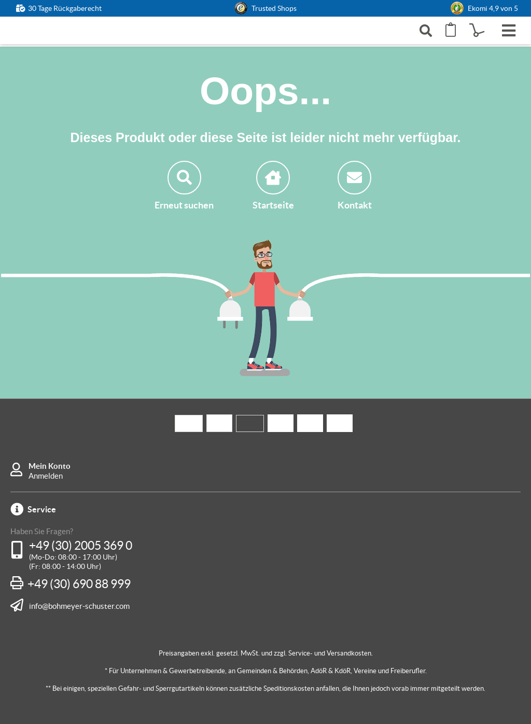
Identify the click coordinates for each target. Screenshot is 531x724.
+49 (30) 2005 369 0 (80, 545)
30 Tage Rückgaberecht (65, 8)
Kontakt (355, 186)
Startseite (273, 186)
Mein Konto (50, 466)
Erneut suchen (184, 186)
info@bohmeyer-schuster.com (79, 606)
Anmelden (46, 475)
